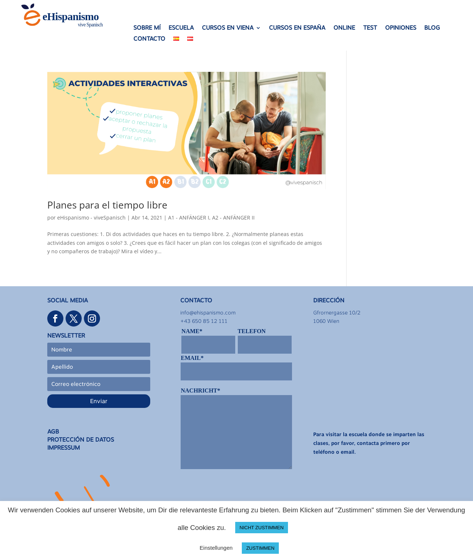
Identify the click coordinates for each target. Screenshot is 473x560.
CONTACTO (149, 39)
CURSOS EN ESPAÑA (297, 28)
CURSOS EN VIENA (228, 28)
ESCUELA (181, 28)
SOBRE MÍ (146, 28)
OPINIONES (400, 28)
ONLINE (344, 28)
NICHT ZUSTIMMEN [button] (262, 527)
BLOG (432, 28)
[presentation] (236, 491)
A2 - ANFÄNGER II (233, 217)
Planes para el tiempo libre (107, 204)
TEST (370, 28)
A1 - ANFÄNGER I (188, 217)
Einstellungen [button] (216, 548)
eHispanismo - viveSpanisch (91, 217)
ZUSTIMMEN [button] (260, 548)
